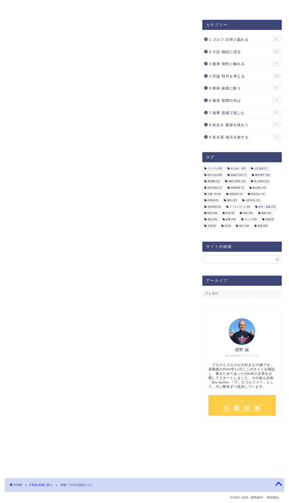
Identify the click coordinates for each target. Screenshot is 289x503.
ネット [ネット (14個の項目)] (250, 219)
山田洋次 (61, 259)
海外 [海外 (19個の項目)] (244, 226)
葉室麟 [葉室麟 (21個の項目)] (213, 181)
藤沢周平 (42, 259)
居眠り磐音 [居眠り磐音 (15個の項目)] (236, 181)
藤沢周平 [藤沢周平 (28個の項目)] (262, 175)
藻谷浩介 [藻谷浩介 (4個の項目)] (258, 194)
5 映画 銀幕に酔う (27, 29)
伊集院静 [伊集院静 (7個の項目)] (237, 187)
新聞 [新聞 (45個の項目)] (231, 219)
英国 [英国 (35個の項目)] (263, 226)
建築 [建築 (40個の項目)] (266, 213)
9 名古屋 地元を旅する (244, 136)
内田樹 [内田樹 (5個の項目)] (213, 200)
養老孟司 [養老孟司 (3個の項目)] (236, 194)
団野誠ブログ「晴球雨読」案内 (38, 6)
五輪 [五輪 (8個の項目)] (269, 219)
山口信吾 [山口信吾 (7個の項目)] (261, 168)
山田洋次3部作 (43, 207)
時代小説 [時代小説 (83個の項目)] (214, 175)
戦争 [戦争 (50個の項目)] (212, 213)
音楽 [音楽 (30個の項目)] (248, 213)
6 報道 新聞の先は (244, 100)
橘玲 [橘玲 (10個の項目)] (232, 200)
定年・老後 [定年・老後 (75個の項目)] (266, 207)
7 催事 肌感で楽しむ (244, 112)
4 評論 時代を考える (244, 75)
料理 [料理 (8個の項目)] (230, 213)
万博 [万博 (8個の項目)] (211, 226)
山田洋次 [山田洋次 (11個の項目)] (252, 200)
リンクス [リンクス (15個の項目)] (214, 168)
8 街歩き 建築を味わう (244, 124)
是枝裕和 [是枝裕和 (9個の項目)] (214, 207)
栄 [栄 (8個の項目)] (228, 226)
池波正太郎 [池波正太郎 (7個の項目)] (239, 175)
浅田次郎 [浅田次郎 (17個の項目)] (214, 187)
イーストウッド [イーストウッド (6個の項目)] (239, 207)
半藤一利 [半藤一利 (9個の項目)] (214, 194)
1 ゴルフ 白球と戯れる (244, 39)
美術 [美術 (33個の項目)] (212, 219)
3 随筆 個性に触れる (244, 63)
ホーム (161, 6)
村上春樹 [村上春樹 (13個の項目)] (261, 181)
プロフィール (88, 6)
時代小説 (24, 259)
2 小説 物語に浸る (244, 51)
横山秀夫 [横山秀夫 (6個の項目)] (259, 187)
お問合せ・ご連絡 (127, 6)
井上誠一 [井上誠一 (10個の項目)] (238, 168)
